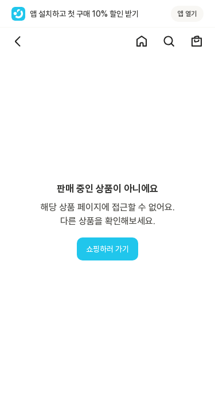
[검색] (169, 41)
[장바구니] (196, 41)
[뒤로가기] (18, 41)
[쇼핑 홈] (141, 41)
